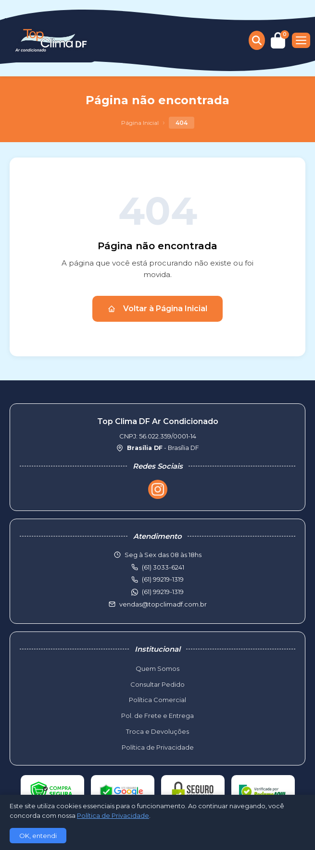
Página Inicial (140, 122)
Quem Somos (157, 668)
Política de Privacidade (158, 747)
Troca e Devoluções (157, 731)
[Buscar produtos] (257, 40)
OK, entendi (38, 835)
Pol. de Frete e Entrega (157, 715)
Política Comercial (157, 700)
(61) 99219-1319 (163, 591)
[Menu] (301, 40)
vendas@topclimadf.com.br (163, 604)
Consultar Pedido (157, 684)
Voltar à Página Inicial (157, 308)
